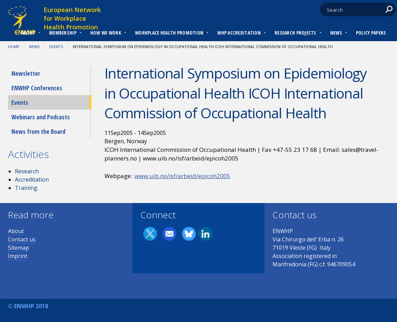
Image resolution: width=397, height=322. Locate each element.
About (28, 32)
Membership (62, 32)
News (336, 32)
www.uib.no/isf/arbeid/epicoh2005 (182, 176)
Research (27, 171)
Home (13, 46)
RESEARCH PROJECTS (295, 32)
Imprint (17, 256)
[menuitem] (28, 33)
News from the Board (38, 131)
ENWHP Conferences (36, 88)
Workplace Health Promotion (169, 32)
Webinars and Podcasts (40, 117)
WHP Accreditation (239, 32)
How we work (105, 32)
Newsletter (25, 73)
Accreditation (32, 179)
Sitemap (18, 247)
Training (26, 188)
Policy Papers (371, 32)
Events (56, 46)
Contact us (22, 239)
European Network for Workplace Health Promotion (72, 18)
